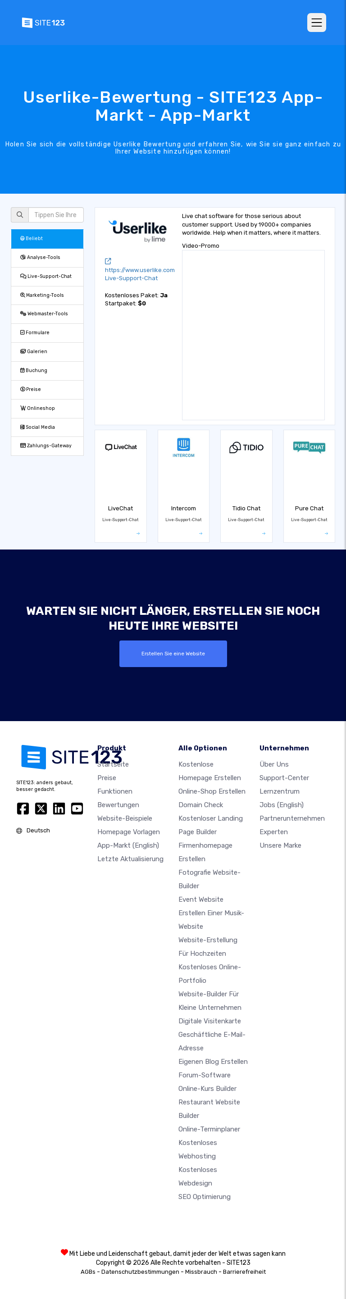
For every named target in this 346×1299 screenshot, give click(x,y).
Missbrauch (201, 1271)
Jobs (282, 805)
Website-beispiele (124, 818)
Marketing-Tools (42, 295)
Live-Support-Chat (46, 276)
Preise (30, 389)
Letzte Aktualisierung (130, 859)
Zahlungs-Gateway (46, 446)
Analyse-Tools (40, 257)
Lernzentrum (280, 791)
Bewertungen (118, 805)
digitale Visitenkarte (209, 1021)
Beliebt (31, 238)
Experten (274, 832)
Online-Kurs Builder (207, 1089)
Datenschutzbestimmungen (140, 1271)
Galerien (33, 351)
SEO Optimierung (204, 1197)
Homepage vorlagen (128, 832)
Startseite (113, 764)
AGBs (88, 1271)
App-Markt (128, 845)
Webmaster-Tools (44, 314)
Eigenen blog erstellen (213, 1062)
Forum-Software (204, 1075)
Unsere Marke (280, 845)
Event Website (200, 899)
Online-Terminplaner (209, 1129)
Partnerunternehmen (292, 818)
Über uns (274, 764)
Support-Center (284, 778)
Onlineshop (37, 408)
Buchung (33, 370)
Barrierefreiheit (244, 1271)
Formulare (35, 333)
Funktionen (114, 791)
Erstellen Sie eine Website (173, 653)
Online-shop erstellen (212, 791)
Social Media (37, 427)
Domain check (200, 805)
